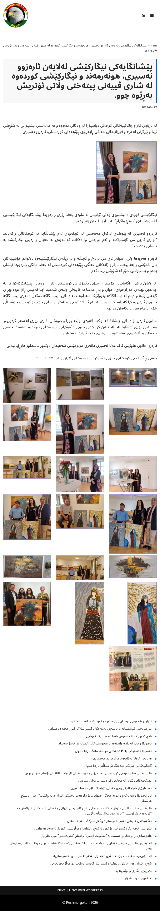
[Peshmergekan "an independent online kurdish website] (15, 15)
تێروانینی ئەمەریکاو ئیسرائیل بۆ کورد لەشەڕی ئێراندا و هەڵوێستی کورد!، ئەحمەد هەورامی (93, 828)
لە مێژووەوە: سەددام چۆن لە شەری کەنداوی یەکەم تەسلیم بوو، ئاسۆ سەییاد (102, 856)
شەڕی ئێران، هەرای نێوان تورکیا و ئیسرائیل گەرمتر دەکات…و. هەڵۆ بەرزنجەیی (101, 863)
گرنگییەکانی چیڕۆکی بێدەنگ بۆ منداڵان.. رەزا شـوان (118, 766)
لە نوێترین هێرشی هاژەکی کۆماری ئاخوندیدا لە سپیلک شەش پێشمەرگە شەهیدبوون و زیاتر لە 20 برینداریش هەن (81, 846)
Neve (61, 890)
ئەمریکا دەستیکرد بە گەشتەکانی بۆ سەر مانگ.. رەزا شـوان (113, 751)
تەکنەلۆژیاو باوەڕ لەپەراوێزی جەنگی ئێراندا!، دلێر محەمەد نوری (111, 788)
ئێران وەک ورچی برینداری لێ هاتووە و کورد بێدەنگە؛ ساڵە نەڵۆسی (109, 721)
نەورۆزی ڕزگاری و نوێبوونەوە (133, 871)
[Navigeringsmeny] (152, 15)
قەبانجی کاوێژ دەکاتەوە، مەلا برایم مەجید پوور (121, 758)
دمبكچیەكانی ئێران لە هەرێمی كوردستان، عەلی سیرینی (115, 780)
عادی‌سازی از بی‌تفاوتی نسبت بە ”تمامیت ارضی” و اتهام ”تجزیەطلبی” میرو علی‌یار (96, 836)
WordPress (94, 890)
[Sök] (143, 15)
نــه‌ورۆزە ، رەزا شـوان (138, 878)
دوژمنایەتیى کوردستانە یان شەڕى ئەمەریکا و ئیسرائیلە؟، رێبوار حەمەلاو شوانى (100, 729)
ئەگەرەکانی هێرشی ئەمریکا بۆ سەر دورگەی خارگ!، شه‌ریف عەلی (109, 821)
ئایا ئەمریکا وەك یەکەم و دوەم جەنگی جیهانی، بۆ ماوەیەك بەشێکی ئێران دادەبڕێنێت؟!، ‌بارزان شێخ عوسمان (86, 798)
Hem (153, 46)
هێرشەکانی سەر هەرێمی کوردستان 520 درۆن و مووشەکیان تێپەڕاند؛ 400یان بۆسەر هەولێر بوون (88, 773)
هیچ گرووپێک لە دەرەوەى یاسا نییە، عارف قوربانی (119, 736)
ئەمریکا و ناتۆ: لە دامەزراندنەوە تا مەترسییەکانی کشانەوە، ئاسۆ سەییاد (105, 743)
